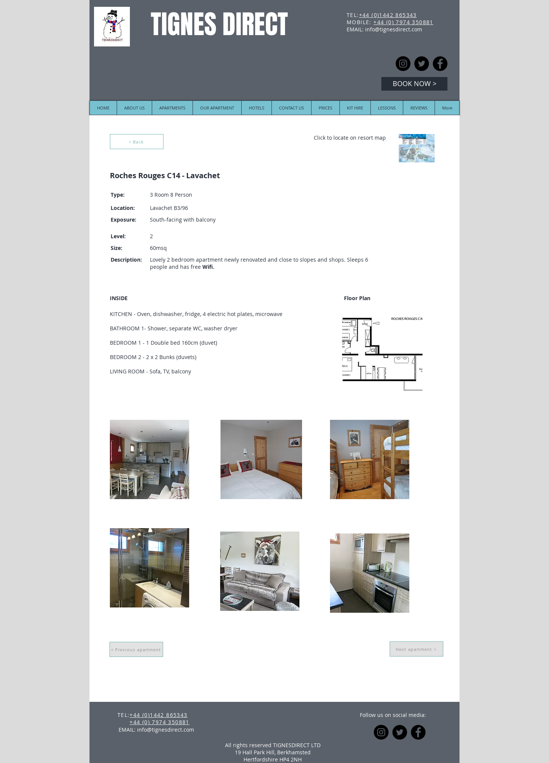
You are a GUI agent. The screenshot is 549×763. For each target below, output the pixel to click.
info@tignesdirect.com (393, 29)
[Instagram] (403, 63)
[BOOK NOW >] (414, 84)
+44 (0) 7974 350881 (403, 22)
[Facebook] (440, 63)
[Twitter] (421, 63)
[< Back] (136, 141)
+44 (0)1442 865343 (388, 14)
